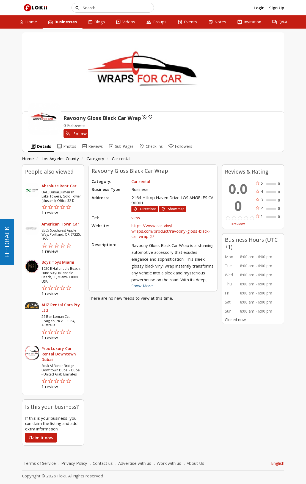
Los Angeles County (60, 158)
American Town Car (60, 224)
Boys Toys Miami (58, 262)
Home (28, 158)
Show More (142, 285)
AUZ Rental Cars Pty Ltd (61, 307)
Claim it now (41, 437)
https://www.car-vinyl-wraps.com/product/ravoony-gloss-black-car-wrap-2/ (170, 231)
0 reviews (238, 224)
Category (95, 158)
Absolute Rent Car (59, 185)
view (135, 217)
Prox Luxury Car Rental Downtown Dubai (59, 354)
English (277, 463)
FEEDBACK (6, 242)
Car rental (121, 158)
